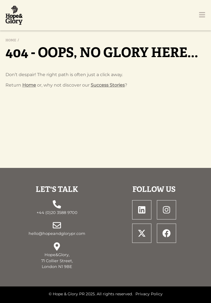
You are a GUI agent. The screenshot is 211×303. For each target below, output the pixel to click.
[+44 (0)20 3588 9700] (57, 204)
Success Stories (108, 85)
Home (10, 40)
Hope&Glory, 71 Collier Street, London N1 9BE (57, 260)
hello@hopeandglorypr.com (57, 233)
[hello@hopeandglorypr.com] (57, 225)
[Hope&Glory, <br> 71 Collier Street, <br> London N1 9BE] (57, 246)
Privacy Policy (149, 293)
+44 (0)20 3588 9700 (57, 212)
